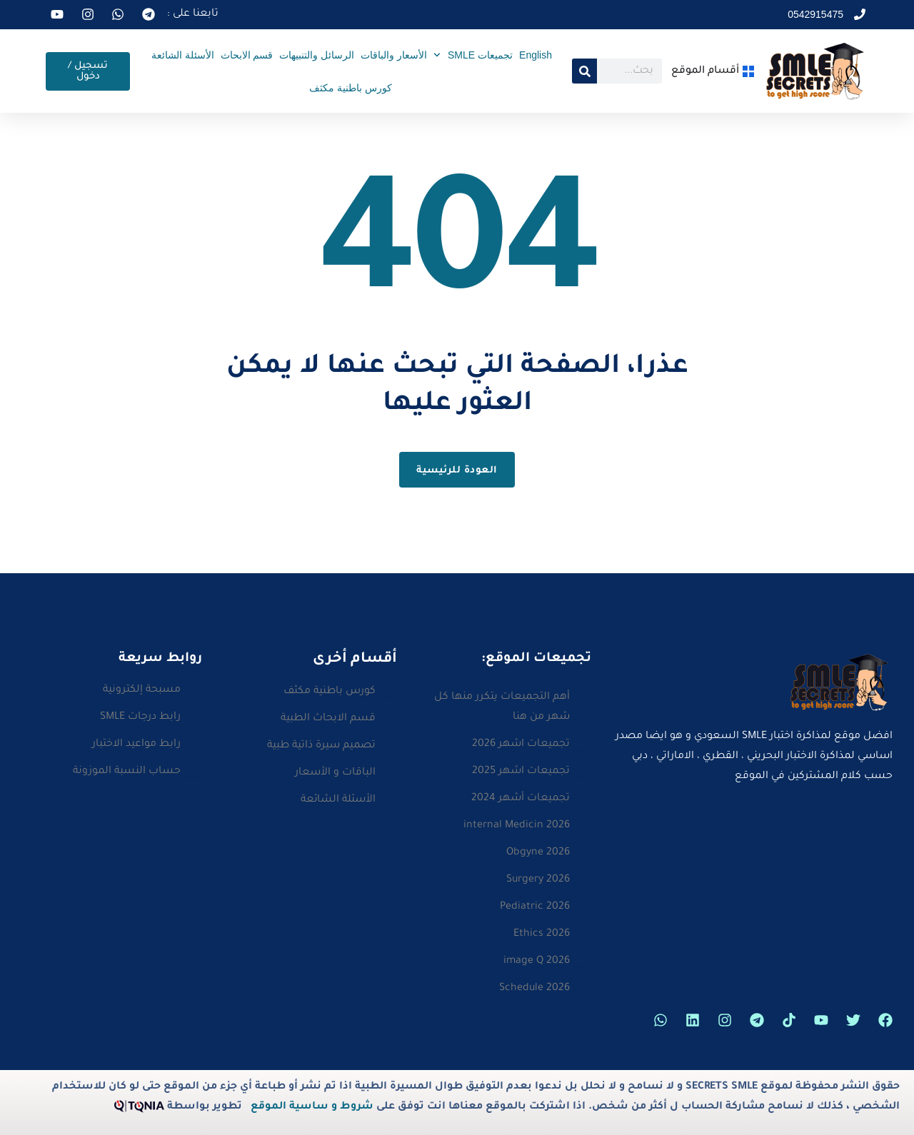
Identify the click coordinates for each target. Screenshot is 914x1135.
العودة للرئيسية (457, 470)
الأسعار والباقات (394, 55)
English (535, 55)
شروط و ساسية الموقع (312, 1107)
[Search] (584, 71)
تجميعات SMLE (473, 55)
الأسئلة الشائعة (182, 55)
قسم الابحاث (247, 55)
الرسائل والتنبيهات (316, 55)
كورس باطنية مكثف (350, 88)
